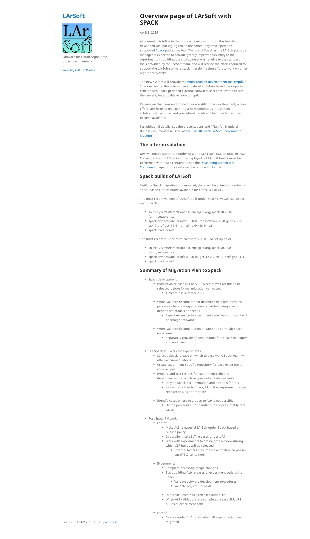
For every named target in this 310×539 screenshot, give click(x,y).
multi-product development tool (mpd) (215, 82)
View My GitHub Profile (78, 70)
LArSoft (73, 16)
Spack (160, 50)
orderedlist (111, 522)
